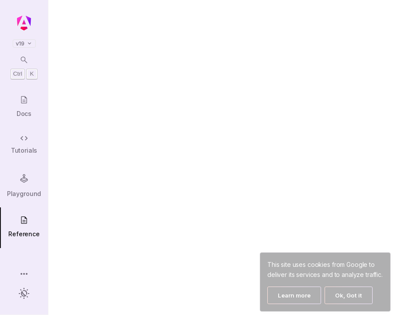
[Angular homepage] (24, 23)
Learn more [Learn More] (294, 295)
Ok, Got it (348, 295)
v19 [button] (24, 43)
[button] (24, 274)
